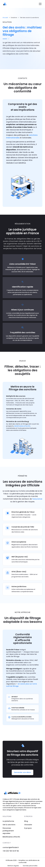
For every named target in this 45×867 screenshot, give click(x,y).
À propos (28, 828)
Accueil (5, 18)
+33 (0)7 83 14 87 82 (11, 851)
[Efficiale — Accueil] (5, 4)
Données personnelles (30, 866)
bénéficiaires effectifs (22, 428)
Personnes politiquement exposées (8, 830)
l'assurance (37, 500)
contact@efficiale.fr (11, 847)
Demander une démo (22, 773)
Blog (26, 821)
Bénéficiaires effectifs (11, 837)
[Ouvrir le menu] (40, 4)
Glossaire (28, 825)
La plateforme (8, 821)
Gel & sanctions (9, 825)
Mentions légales (13, 866)
